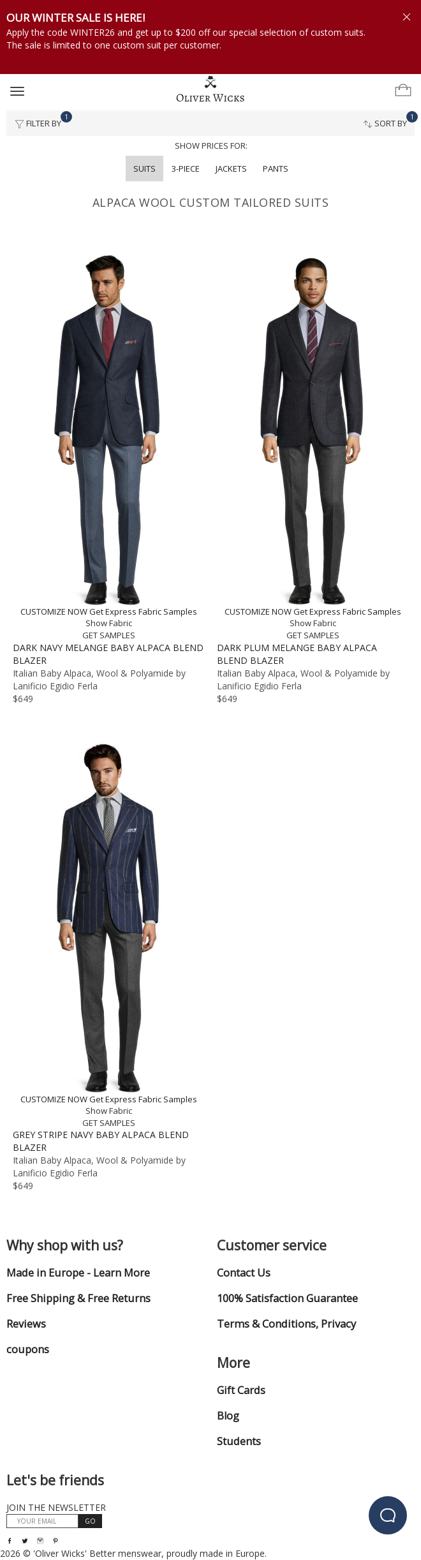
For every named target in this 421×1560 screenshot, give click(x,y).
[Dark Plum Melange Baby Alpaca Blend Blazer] (312, 445)
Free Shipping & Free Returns (78, 1298)
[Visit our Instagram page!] (40, 1540)
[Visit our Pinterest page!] (55, 1540)
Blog (228, 1416)
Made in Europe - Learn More (78, 1273)
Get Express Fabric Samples (143, 611)
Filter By (42, 120)
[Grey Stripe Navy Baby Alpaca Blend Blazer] (108, 933)
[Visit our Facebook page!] (9, 1540)
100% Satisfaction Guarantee (287, 1298)
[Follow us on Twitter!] (25, 1540)
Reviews (26, 1324)
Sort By (389, 120)
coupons (27, 1349)
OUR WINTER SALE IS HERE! (75, 17)
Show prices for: (211, 145)
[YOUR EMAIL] (42, 1521)
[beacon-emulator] (388, 1515)
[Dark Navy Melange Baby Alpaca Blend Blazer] (108, 445)
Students (239, 1441)
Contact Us (243, 1273)
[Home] (210, 89)
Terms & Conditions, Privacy (286, 1324)
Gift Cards (241, 1390)
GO (90, 1521)
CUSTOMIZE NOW (53, 611)
